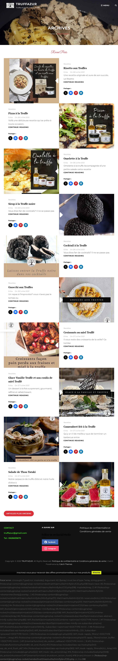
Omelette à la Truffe (76, 158)
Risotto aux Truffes (75, 68)
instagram (50, 548)
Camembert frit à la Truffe (80, 426)
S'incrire (96, 573)
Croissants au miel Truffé (79, 332)
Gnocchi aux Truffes (20, 287)
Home (52, 34)
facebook (49, 542)
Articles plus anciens (18, 513)
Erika (66, 72)
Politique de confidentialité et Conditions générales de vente (79, 561)
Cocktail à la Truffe (75, 245)
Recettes (67, 64)
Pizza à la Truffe (18, 113)
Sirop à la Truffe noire (21, 204)
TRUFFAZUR (26, 4)
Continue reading (74, 82)
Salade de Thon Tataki (22, 472)
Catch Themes (65, 564)
